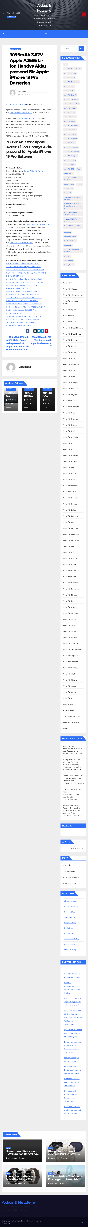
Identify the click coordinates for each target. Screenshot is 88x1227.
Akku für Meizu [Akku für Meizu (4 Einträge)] (70, 143)
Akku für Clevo (69, 358)
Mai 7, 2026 (54, 1183)
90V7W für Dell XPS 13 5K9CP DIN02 (22, 291)
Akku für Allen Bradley (73, 295)
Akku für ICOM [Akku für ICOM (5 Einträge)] (69, 112)
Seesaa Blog (69, 912)
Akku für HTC (69, 449)
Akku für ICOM (69, 473)
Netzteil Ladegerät (71, 722)
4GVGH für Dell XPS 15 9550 (18, 288)
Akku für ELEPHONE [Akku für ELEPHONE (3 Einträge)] (72, 104)
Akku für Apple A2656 (16, 104)
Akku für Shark (69, 619)
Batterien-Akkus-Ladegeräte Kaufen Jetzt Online (72, 1082)
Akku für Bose (69, 346)
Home (83, 1222)
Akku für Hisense (70, 437)
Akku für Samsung (71, 613)
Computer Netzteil (71, 716)
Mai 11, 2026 (12, 1183)
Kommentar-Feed (71, 877)
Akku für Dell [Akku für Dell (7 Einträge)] (69, 91)
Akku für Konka (70, 504)
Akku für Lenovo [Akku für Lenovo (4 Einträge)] (70, 130)
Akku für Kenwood (71, 498)
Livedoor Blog (70, 901)
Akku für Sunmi (70, 631)
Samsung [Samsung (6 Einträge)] (67, 256)
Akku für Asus (69, 316)
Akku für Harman (70, 419)
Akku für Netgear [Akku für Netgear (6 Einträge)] (70, 156)
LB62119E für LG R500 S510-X (19, 325)
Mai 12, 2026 (55, 1158)
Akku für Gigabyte (71, 407)
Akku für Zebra (69, 692)
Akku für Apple (15, 49)
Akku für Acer (69, 283)
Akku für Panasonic (71, 589)
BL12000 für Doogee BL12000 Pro (21, 310)
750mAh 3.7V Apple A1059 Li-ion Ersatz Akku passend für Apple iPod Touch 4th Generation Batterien (17, 343)
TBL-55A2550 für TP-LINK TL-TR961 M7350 (25, 270)
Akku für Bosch (70, 340)
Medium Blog (70, 949)
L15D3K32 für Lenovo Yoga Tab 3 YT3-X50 (24, 282)
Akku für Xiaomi (70, 680)
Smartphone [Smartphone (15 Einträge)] (68, 260)
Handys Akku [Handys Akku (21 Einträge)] (69, 184)
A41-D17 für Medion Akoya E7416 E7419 (23, 267)
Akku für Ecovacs (71, 388)
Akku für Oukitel (70, 583)
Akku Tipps (68, 704)
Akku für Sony (69, 625)
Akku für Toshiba (70, 662)
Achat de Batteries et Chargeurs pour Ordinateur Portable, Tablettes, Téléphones (73, 1017)
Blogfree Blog (70, 923)
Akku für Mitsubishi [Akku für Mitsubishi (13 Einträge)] (71, 151)
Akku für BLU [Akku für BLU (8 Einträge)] (69, 86)
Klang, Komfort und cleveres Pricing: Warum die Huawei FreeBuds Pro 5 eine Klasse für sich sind (72, 764)
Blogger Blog (69, 944)
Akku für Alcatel (70, 289)
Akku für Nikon (69, 565)
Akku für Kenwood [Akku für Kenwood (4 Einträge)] (71, 125)
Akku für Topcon (70, 656)
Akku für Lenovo (70, 516)
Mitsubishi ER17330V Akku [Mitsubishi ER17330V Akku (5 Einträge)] (72, 220)
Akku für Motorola (71, 540)
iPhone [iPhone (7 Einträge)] (79, 184)
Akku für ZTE (69, 698)
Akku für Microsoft (71, 534)
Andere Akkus (69, 710)
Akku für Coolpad (71, 364)
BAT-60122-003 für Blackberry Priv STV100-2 (26, 273)
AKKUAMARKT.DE (26, 118)
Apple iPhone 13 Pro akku (21, 113)
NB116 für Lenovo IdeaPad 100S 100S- (23, 264)
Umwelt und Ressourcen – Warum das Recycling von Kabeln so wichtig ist (22, 1154)
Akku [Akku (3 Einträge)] (65, 64)
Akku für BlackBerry (72, 334)
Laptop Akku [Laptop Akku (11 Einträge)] (68, 188)
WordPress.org (69, 883)
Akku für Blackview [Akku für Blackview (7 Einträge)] (71, 82)
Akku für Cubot (70, 370)
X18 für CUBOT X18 (14, 276)
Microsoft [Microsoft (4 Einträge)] (67, 193)
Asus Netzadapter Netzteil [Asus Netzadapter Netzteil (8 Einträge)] (71, 179)
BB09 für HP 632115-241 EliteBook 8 (22, 301)
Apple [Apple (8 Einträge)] (79, 169)
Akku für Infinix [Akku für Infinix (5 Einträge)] (70, 117)
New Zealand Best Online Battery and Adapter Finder (72, 1110)
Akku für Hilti (69, 431)
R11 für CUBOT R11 (14, 313)
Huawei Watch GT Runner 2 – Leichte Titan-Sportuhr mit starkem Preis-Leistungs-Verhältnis (72, 810)
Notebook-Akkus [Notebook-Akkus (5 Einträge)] (70, 241)
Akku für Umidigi (70, 668)
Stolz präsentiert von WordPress (14, 1221)
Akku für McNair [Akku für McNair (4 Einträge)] (70, 134)
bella (24, 91)
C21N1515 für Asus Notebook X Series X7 (24, 304)
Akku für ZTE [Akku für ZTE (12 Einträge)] (69, 169)
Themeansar (6, 1223)
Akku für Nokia (69, 571)
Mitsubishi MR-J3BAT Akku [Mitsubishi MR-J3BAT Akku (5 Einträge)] (72, 227)
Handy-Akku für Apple (33, 171)
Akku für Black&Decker (73, 328)
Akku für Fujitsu (70, 395)
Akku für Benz (69, 322)
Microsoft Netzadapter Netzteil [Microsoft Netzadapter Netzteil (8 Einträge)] (72, 198)
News (65, 728)
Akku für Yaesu (69, 686)
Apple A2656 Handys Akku (21, 243)
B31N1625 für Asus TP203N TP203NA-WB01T (25, 307)
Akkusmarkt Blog (71, 939)
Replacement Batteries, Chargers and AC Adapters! (72, 1069)
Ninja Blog (68, 928)
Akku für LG (68, 522)
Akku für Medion (70, 528)
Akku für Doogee (70, 382)
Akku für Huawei (70, 455)
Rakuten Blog (70, 933)
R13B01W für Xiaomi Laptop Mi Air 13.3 (23, 294)
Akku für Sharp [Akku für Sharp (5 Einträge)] (70, 160)
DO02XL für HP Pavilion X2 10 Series (22, 285)
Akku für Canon (70, 352)
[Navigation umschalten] (45, 34)
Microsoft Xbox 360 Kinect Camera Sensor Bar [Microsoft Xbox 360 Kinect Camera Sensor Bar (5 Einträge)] (72, 206)
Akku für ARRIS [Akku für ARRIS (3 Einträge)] (70, 73)
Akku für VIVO (69, 674)
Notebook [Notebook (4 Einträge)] (67, 232)
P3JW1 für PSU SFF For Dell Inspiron (22, 319)
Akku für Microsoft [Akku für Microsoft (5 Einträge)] (71, 147)
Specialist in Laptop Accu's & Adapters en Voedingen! (73, 1033)
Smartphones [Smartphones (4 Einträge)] (69, 265)
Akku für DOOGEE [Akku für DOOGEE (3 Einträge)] (71, 99)
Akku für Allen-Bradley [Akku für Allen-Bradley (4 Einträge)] (73, 69)
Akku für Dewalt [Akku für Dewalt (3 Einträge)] (70, 95)
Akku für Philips (70, 595)
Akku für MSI (69, 546)
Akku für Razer (69, 601)
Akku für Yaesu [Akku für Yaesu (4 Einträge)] (70, 165)
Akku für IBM (69, 467)
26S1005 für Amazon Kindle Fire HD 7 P (23, 316)
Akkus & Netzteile (18, 1202)
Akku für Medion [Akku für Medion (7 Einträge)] (70, 138)
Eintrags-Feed (69, 871)
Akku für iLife (69, 480)
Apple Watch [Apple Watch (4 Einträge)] (69, 173)
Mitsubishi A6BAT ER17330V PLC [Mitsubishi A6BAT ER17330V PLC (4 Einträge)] (70, 214)
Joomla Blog (69, 917)
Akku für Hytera (70, 461)
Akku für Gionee (70, 413)
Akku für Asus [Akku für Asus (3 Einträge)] (69, 77)
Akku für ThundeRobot (73, 649)
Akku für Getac (70, 401)
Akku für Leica (69, 510)
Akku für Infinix (70, 486)
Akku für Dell (69, 376)
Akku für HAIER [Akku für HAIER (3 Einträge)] (70, 108)
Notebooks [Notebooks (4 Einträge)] (68, 245)
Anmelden (67, 865)
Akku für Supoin (70, 637)
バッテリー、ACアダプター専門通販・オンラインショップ (72, 1001)
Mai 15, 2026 (13, 1158)
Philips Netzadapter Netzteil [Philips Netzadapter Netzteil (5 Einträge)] (71, 251)
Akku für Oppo (69, 577)
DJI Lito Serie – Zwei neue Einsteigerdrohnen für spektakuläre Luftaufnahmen (73, 794)
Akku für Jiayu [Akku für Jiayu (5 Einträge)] (69, 121)
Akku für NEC (69, 552)
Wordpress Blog (71, 906)
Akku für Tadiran (70, 643)
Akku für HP (68, 443)
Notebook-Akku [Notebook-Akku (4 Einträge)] (70, 236)
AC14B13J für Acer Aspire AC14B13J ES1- (24, 298)
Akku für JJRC (69, 492)
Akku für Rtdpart (70, 607)
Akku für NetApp (70, 558)
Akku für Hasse (70, 425)
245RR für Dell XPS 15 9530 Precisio (22, 322)
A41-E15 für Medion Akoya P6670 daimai (24, 279)
